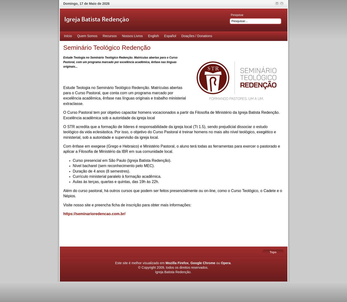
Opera (225, 263)
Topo (273, 252)
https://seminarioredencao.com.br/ (94, 214)
